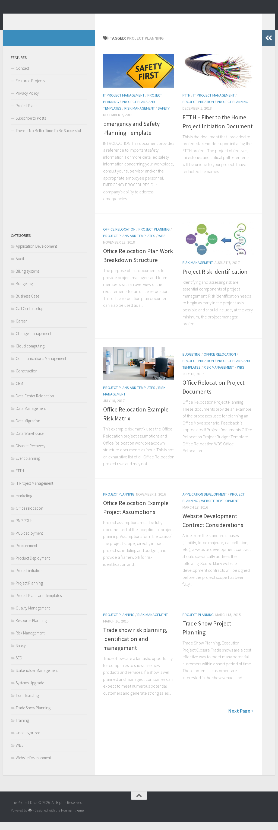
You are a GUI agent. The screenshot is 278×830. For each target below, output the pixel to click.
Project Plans (26, 113)
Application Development (204, 502)
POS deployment (29, 541)
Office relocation (119, 237)
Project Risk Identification (215, 279)
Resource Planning (31, 628)
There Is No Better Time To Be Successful (48, 138)
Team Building (27, 703)
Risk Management (139, 116)
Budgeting (191, 362)
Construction (26, 379)
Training (22, 728)
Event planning (28, 466)
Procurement (26, 553)
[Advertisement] (49, 193)
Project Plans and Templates (129, 243)
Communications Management (41, 366)
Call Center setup (29, 316)
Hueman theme (72, 818)
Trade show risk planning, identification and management (135, 647)
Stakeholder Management (37, 678)
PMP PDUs (24, 528)
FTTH (186, 103)
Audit (20, 266)
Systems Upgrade (30, 691)
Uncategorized (28, 740)
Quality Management (33, 616)
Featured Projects (30, 88)
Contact (22, 76)
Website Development (220, 508)
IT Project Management (123, 103)
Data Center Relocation (35, 404)
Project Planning (232, 109)
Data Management (31, 416)
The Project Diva (50, 19)
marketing (24, 503)
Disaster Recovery (30, 453)
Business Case (27, 304)
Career (21, 329)
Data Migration (28, 429)
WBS (162, 243)
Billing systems (27, 279)
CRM (19, 391)
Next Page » (241, 719)
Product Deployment (33, 566)
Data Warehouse (29, 441)
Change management (33, 341)
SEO (19, 666)
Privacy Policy (27, 101)
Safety (164, 116)
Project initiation (198, 109)
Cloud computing (30, 354)
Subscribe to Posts (31, 126)
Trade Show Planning (33, 716)
